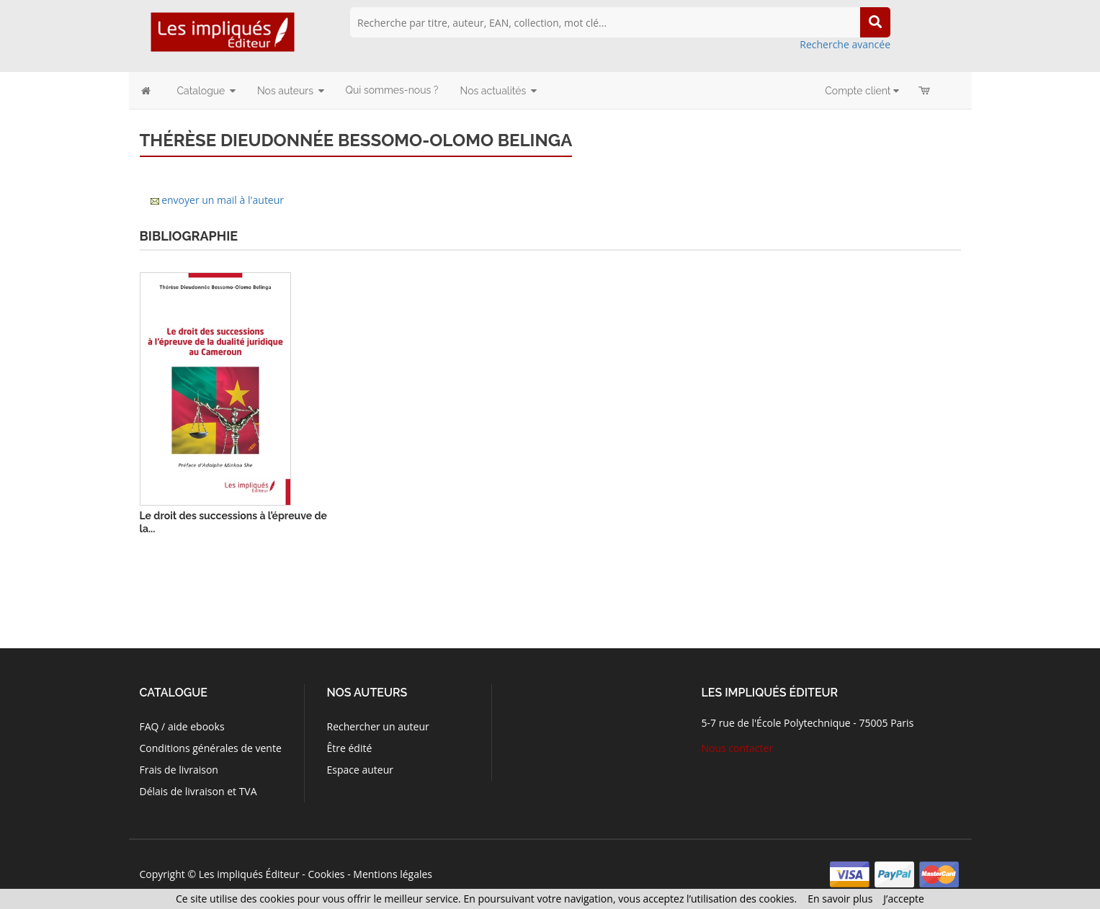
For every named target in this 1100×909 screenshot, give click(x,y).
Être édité (349, 748)
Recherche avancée (845, 44)
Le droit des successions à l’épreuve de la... (233, 522)
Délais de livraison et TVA (198, 791)
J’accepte (903, 898)
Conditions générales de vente (211, 748)
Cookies (326, 874)
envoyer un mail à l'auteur (222, 200)
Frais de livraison (179, 769)
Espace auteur (359, 769)
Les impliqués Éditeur (249, 874)
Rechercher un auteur (377, 726)
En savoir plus (840, 898)
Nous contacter (738, 748)
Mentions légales (392, 874)
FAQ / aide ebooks (182, 726)
